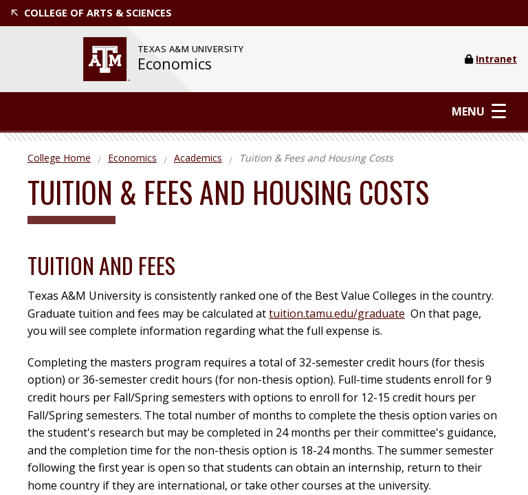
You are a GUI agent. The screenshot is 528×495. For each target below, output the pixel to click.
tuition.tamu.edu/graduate (337, 313)
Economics (175, 64)
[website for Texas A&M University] (106, 59)
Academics (198, 157)
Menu (479, 111)
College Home (59, 157)
